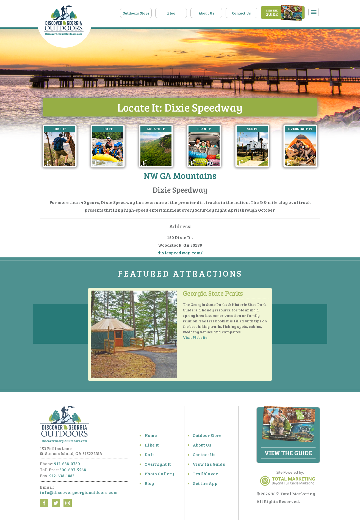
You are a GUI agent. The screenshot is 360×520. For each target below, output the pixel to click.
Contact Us (241, 13)
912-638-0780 (67, 465)
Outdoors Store (136, 13)
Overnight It (158, 466)
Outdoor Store (207, 437)
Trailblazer (205, 476)
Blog (171, 13)
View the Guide (209, 466)
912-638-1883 (61, 478)
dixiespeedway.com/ (180, 253)
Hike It (152, 447)
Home (151, 437)
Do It (149, 456)
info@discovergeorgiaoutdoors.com (79, 494)
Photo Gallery (159, 476)
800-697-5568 (72, 471)
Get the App (205, 485)
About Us (206, 13)
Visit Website (195, 339)
